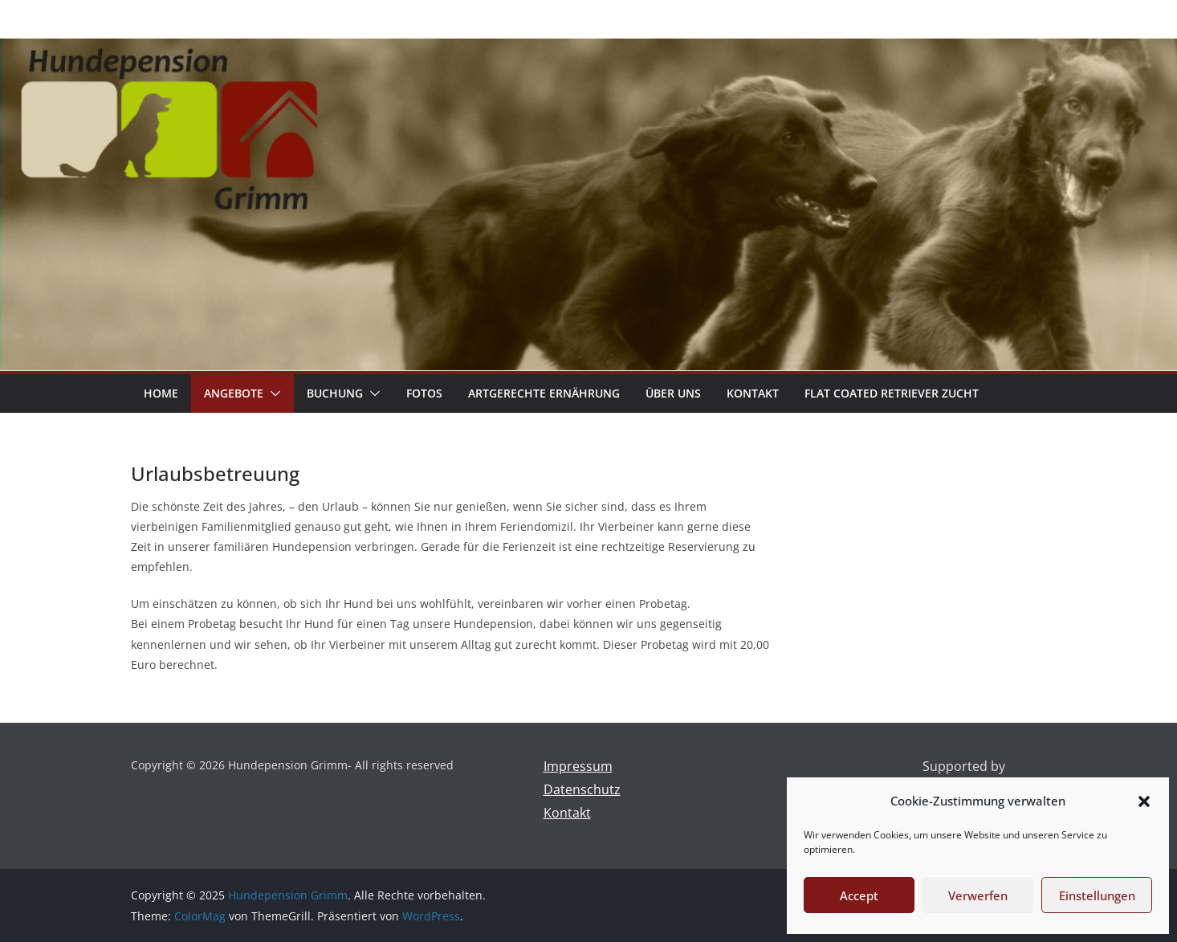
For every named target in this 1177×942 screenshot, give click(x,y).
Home (161, 393)
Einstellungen (1097, 895)
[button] (1144, 801)
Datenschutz (582, 789)
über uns (673, 393)
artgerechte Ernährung (544, 393)
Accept (859, 895)
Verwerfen (978, 895)
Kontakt (753, 393)
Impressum (578, 766)
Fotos (424, 393)
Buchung (335, 393)
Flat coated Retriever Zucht (891, 393)
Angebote (233, 393)
